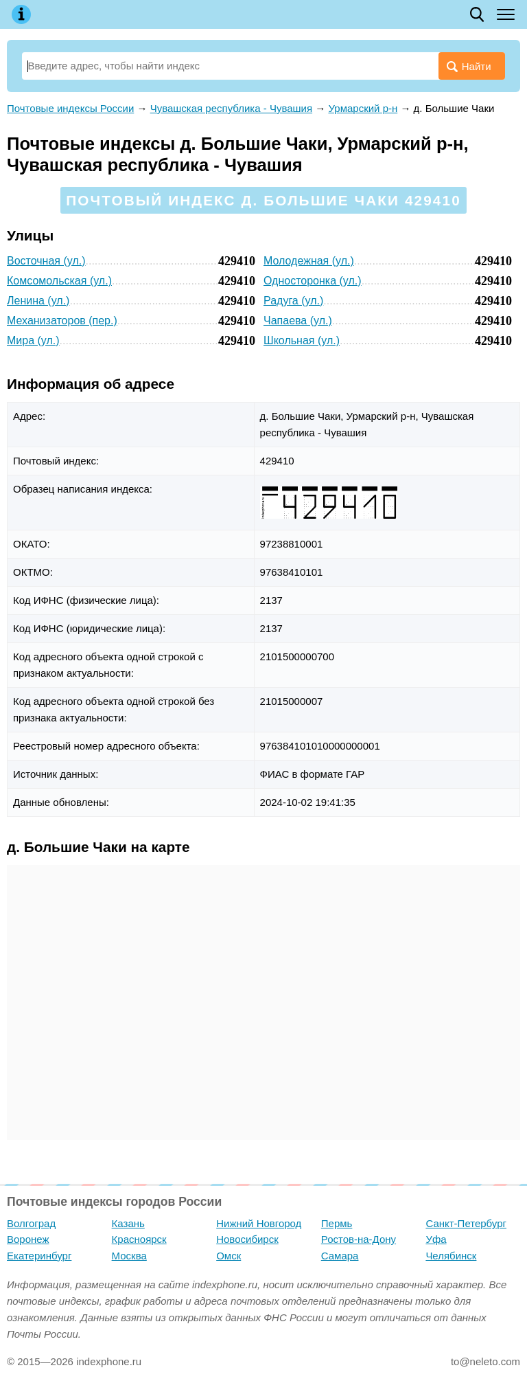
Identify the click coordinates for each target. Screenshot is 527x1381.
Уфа (435, 1239)
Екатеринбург (39, 1255)
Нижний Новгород (258, 1223)
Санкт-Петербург (465, 1223)
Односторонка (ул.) (313, 281)
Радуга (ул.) (293, 300)
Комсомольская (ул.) (59, 281)
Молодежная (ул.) (309, 261)
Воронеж (28, 1239)
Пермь (337, 1223)
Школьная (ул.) (302, 340)
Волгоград (31, 1223)
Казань (128, 1223)
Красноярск (139, 1239)
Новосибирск (247, 1239)
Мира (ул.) (33, 340)
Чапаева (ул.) (298, 320)
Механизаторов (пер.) (62, 320)
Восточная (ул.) (46, 261)
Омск (228, 1255)
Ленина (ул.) (38, 300)
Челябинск (450, 1255)
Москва (129, 1255)
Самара (340, 1255)
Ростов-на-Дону (358, 1239)
